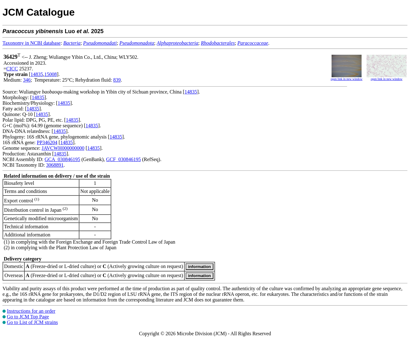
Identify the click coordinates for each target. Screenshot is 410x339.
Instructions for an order (31, 311)
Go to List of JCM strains (32, 322)
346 (27, 80)
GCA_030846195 (62, 159)
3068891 (54, 165)
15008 (50, 74)
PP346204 (47, 142)
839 (117, 80)
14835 (37, 74)
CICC (12, 68)
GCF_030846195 (123, 159)
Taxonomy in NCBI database (31, 43)
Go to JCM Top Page (28, 316)
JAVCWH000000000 (63, 148)
